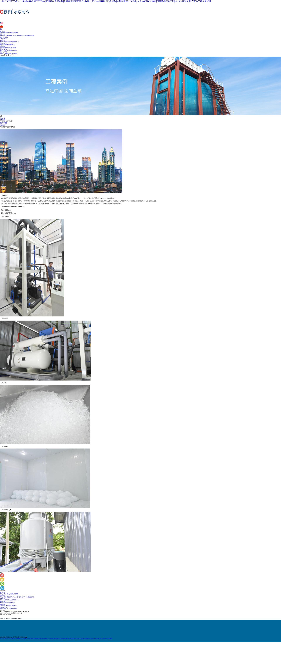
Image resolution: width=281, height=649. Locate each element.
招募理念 (2, 53)
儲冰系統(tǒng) (4, 37)
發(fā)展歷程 (10, 32)
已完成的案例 (10, 41)
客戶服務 (2, 43)
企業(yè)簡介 (3, 32)
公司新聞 (2, 47)
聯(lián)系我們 (3, 52)
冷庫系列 (23, 35)
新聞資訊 (2, 46)
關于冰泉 (2, 31)
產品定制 (2, 44)
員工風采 (7, 50)
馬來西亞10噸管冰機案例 (6, 121)
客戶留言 (12, 44)
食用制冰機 (18, 35)
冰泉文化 (2, 50)
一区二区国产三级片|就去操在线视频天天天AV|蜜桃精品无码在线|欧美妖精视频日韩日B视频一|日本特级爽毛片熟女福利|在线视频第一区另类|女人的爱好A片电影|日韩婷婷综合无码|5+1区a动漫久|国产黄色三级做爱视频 (105, 1)
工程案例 (2, 40)
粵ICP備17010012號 (32, 618)
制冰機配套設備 (30, 35)
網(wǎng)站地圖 (49, 618)
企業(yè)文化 (3, 49)
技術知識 (13, 47)
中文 (1, 27)
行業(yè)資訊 (8, 47)
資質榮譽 (15, 32)
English (2, 24)
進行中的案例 (3, 41)
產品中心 (2, 34)
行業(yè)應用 (3, 38)
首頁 (1, 29)
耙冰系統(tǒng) (11, 35)
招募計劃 (7, 53)
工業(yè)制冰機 (4, 35)
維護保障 (7, 44)
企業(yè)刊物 (13, 50)
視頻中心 (16, 41)
